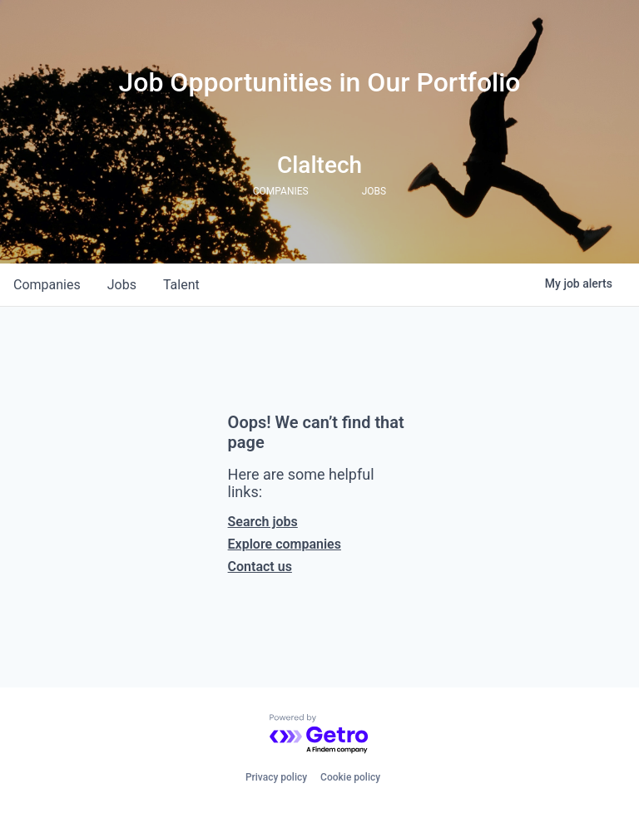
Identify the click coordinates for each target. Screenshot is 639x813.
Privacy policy (276, 777)
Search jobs (263, 522)
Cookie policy (350, 777)
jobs (121, 285)
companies (47, 285)
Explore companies (284, 544)
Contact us (260, 566)
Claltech (319, 165)
